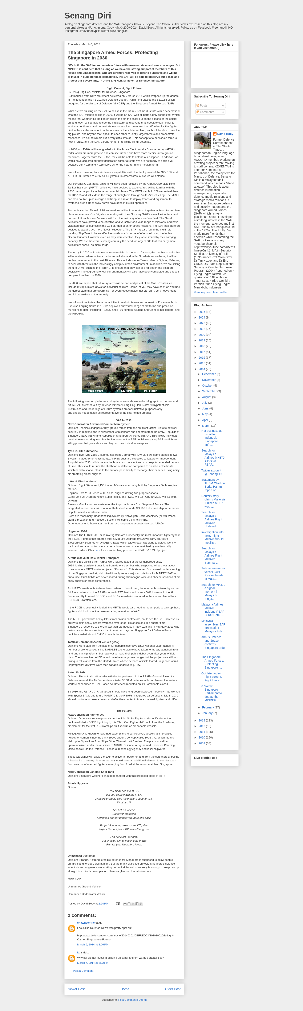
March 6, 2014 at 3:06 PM (92, 944)
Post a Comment (83, 970)
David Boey (225, 134)
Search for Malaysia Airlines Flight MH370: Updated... (211, 519)
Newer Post (76, 989)
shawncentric (86, 922)
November (209, 380)
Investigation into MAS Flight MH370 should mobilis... (212, 537)
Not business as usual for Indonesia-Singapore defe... (211, 437)
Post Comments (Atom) (132, 999)
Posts (202, 105)
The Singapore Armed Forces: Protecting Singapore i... (212, 662)
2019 (202, 340)
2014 (202, 369)
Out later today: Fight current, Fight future (211, 677)
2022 (202, 328)
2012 (202, 726)
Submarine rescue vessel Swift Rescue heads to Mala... (213, 574)
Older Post (173, 989)
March (206, 425)
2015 (202, 363)
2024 (202, 317)
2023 (202, 323)
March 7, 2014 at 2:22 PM (92, 962)
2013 (202, 720)
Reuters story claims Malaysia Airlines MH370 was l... (213, 501)
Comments (205, 112)
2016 (202, 357)
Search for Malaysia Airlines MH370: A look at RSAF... (213, 457)
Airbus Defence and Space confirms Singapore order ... (213, 644)
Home (125, 989)
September (209, 391)
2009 (202, 743)
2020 (202, 334)
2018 (202, 346)
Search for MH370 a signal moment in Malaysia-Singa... (213, 591)
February (208, 707)
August (207, 397)
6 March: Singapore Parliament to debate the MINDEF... (211, 693)
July (205, 402)
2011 (202, 731)
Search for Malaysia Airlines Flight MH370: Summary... (211, 555)
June (205, 408)
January (207, 713)
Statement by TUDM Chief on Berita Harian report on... (213, 485)
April (205, 420)
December (209, 374)
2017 (202, 352)
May (205, 414)
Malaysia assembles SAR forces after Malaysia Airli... (213, 626)
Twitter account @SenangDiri (211, 472)
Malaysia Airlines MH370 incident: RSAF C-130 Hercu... (212, 610)
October (207, 385)
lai (78, 952)
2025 (202, 311)
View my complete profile (210, 292)
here (97, 550)
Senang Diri (87, 15)
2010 (202, 737)
